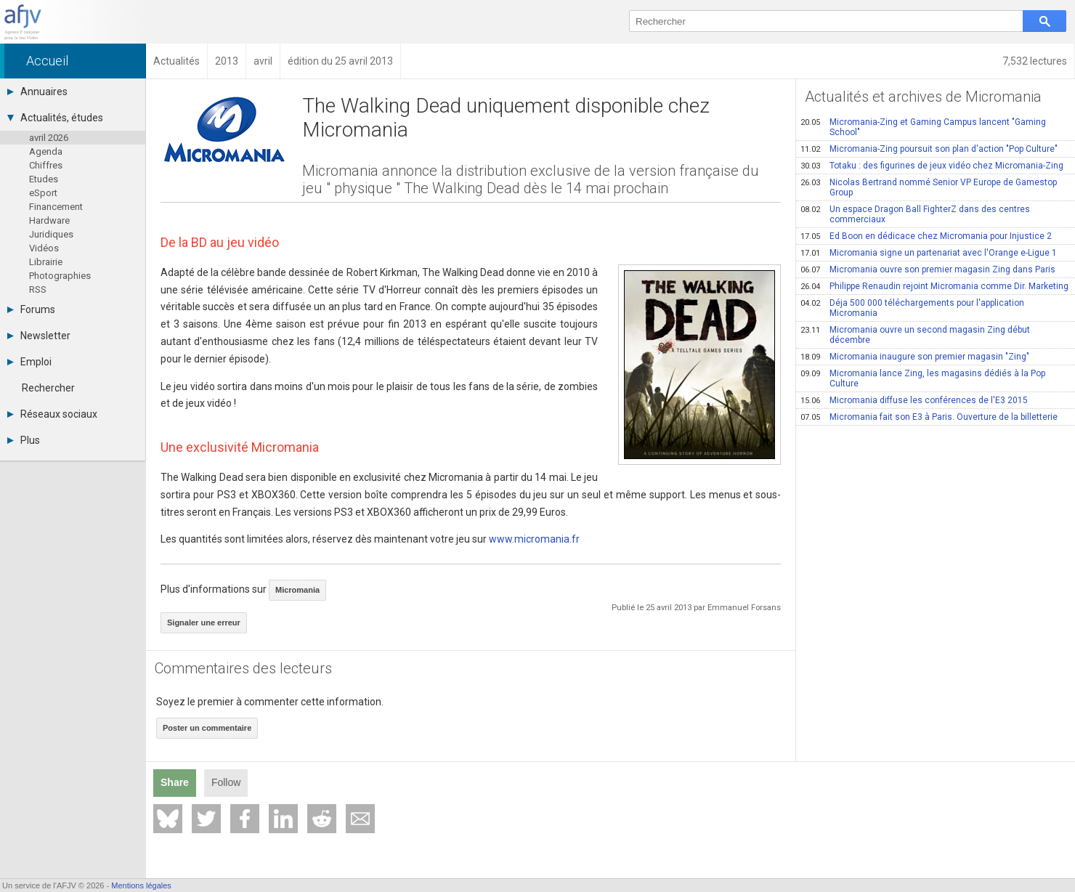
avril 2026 (48, 137)
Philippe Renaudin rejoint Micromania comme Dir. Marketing (934, 286)
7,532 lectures (1034, 61)
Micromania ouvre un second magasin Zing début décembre (915, 335)
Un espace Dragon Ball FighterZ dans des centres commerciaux (915, 214)
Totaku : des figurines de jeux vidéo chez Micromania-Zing (931, 166)
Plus (23, 440)
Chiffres (45, 165)
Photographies (60, 275)
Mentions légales (141, 885)
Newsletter (38, 335)
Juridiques (51, 234)
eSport (43, 192)
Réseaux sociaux (52, 414)
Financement (56, 206)
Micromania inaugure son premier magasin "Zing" (914, 357)
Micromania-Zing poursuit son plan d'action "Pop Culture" (929, 149)
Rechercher (48, 388)
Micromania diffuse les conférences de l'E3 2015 (914, 400)
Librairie (45, 261)
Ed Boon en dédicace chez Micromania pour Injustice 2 (926, 236)
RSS (37, 289)
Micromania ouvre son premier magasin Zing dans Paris (927, 269)
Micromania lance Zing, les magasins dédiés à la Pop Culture (922, 378)
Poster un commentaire (207, 727)
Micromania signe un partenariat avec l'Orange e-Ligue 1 (928, 253)
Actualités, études (55, 117)
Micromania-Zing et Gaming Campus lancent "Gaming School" (923, 127)
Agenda (45, 151)
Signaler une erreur (203, 622)
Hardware (49, 220)
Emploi (29, 362)
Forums (31, 309)
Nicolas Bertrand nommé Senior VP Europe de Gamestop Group (928, 187)
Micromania (297, 589)
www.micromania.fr (534, 539)
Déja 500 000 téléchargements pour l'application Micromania (912, 308)
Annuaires (37, 91)
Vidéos (44, 248)
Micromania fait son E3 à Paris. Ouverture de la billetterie (929, 417)
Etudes (43, 179)
